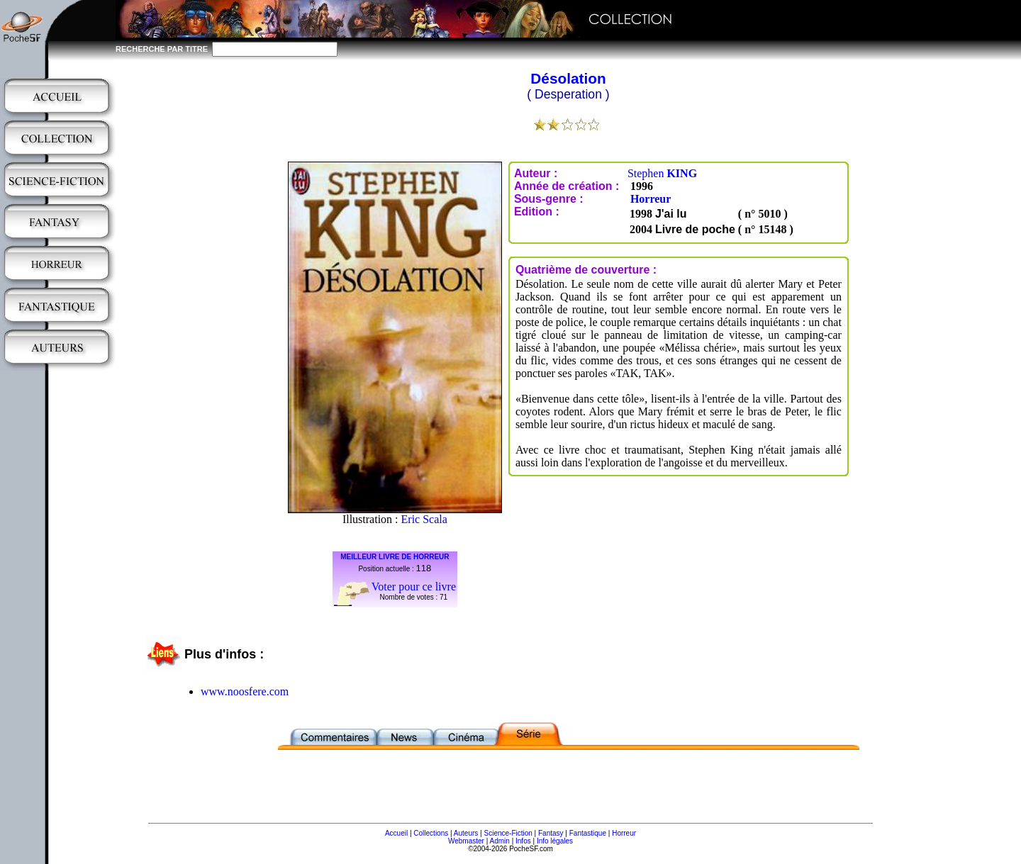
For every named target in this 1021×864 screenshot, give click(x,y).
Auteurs (466, 833)
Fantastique (587, 833)
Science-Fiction (508, 833)
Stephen (662, 173)
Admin (500, 841)
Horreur (650, 199)
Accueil (396, 833)
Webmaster (466, 841)
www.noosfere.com (245, 691)
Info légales (555, 841)
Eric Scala (424, 519)
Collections (430, 833)
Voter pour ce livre (414, 586)
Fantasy (551, 833)
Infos (523, 841)
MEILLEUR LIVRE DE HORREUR (394, 557)
